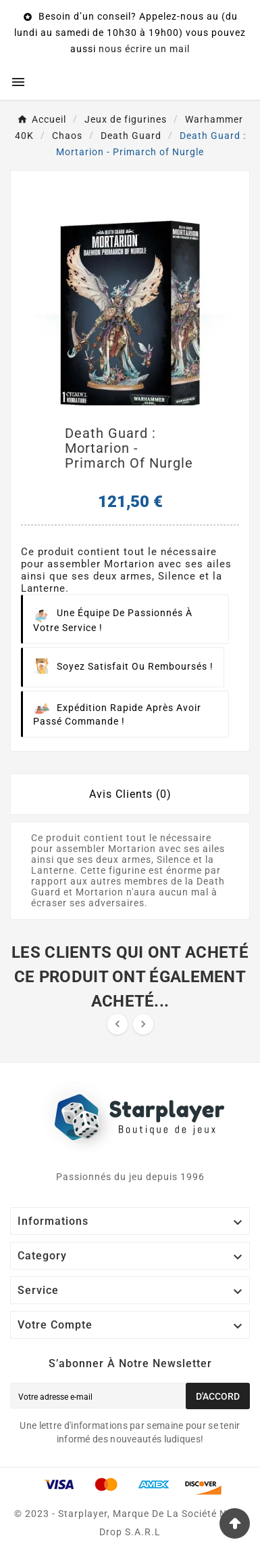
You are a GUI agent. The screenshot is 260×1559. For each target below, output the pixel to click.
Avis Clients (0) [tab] (130, 794)
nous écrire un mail (144, 48)
